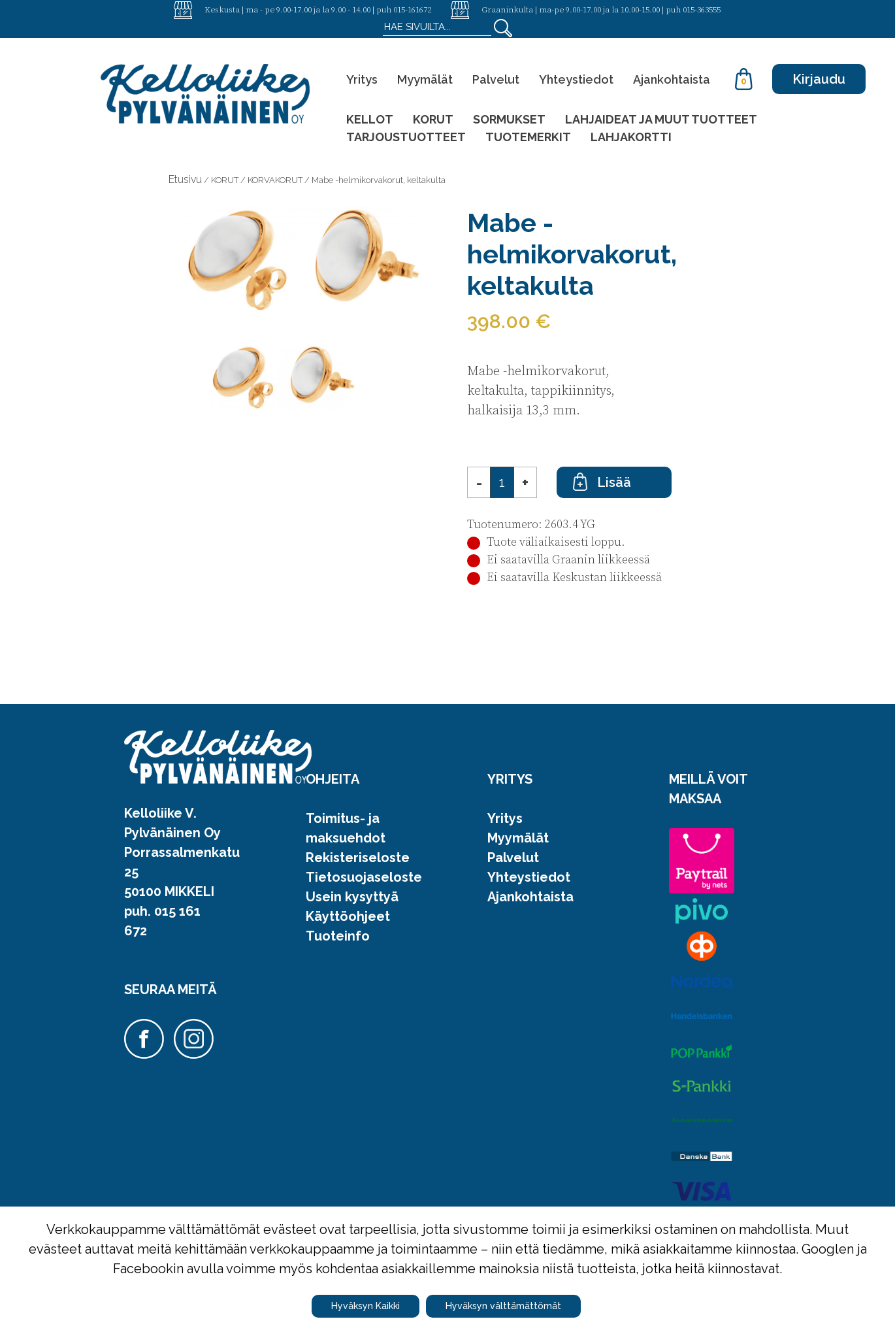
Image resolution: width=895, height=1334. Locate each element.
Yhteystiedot (576, 79)
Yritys (362, 79)
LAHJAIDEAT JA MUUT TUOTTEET (661, 119)
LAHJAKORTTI (631, 137)
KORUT (433, 119)
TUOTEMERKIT (528, 137)
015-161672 (412, 9)
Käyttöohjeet (348, 916)
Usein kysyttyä (352, 897)
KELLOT (369, 119)
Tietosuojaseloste (364, 877)
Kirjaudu (818, 79)
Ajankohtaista (671, 79)
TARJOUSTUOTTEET (406, 137)
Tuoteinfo (338, 936)
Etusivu (185, 179)
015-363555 (702, 9)
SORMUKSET (509, 119)
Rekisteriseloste (358, 857)
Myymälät (425, 79)
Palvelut (495, 79)
